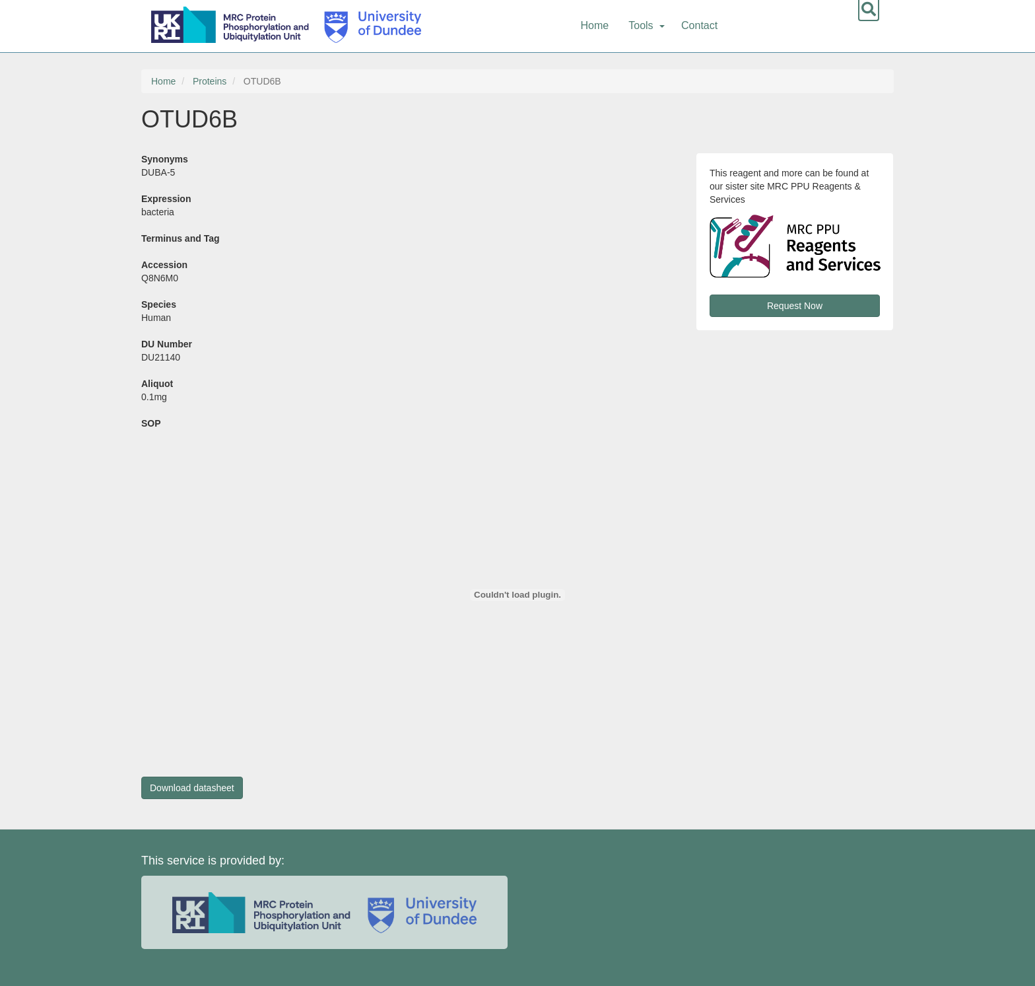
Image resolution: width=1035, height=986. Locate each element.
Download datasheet (192, 788)
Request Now (794, 305)
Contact (699, 25)
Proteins (209, 81)
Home (595, 25)
